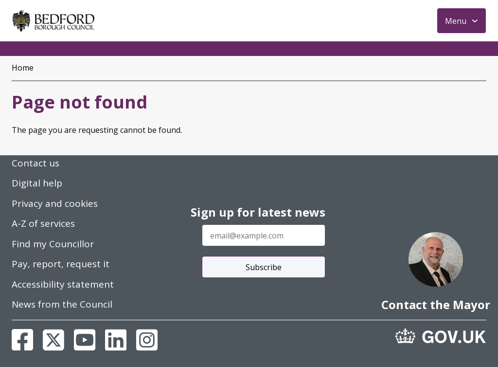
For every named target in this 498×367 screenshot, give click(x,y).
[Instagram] (147, 340)
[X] (53, 340)
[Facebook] (22, 340)
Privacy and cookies (55, 203)
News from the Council (62, 304)
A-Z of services (43, 223)
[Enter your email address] (263, 235)
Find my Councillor (53, 244)
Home (23, 67)
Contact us (35, 163)
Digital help (37, 183)
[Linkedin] (115, 340)
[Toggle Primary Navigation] (461, 21)
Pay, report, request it (60, 263)
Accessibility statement (63, 284)
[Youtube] (84, 340)
